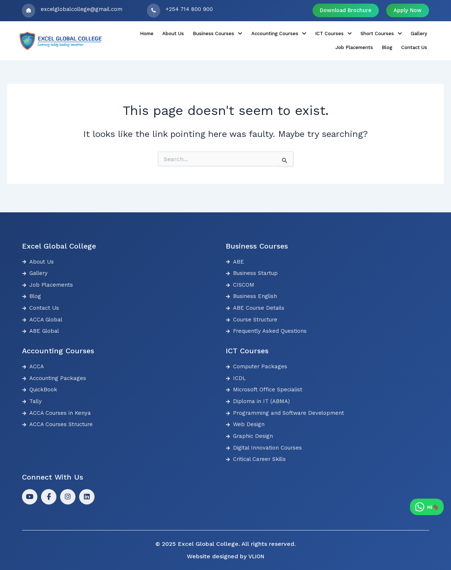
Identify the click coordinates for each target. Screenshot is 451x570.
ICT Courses (284, 32)
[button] (180, 33)
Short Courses (328, 32)
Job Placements (392, 32)
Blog (421, 32)
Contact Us (414, 40)
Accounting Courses (236, 32)
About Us (141, 32)
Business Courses (180, 32)
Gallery (361, 32)
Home (119, 32)
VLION (256, 556)
